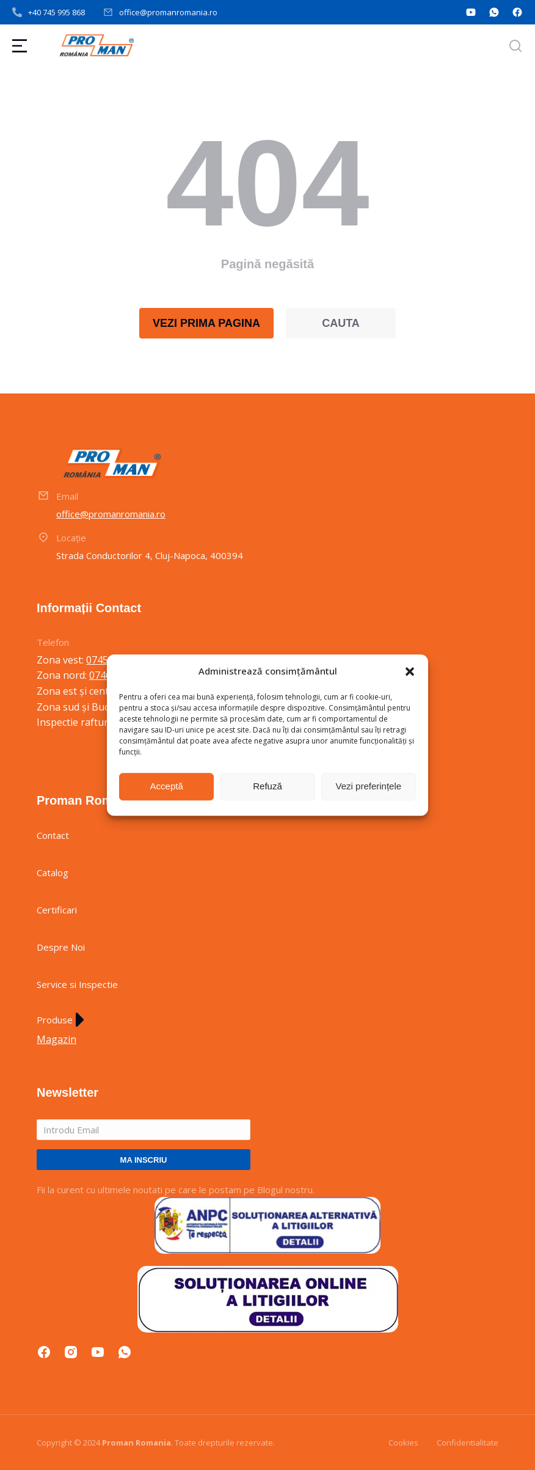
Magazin (56, 1039)
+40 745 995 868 (56, 12)
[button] (410, 671)
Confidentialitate (467, 1442)
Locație (71, 538)
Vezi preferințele (369, 786)
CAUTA (341, 323)
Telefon (53, 642)
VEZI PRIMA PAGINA (206, 323)
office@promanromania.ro (168, 12)
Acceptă (166, 786)
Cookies (403, 1442)
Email (67, 496)
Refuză (267, 786)
